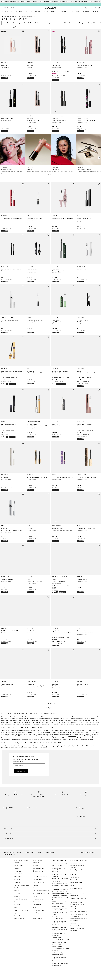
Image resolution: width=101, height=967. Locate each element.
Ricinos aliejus (74, 874)
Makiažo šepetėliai (38, 910)
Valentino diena (37, 879)
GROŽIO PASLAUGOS (66, 1)
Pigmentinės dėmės (76, 888)
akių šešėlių (4, 739)
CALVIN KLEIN (18, 904)
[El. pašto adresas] (29, 765)
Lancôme (17, 888)
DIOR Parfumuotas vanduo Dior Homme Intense (59, 902)
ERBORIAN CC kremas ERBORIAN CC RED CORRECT (60, 938)
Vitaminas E (73, 880)
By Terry (16, 913)
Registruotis (21, 771)
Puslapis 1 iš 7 (50, 708)
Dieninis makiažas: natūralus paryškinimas (78, 894)
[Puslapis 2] (50, 175)
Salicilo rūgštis (74, 877)
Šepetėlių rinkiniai (38, 871)
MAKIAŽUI (63, 11)
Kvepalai (54, 11)
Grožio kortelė (78, 1)
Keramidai (73, 923)
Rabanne (17, 896)
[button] (50, 828)
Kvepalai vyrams (37, 874)
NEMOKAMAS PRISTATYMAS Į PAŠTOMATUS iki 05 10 (50, 4)
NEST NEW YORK (19, 918)
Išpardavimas (37, 888)
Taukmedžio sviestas (76, 909)
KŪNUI (78, 11)
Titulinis (3, 16)
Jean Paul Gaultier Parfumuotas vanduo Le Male (60, 947)
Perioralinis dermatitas (76, 882)
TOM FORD (17, 893)
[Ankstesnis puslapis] (44, 708)
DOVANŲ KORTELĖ (7, 11)
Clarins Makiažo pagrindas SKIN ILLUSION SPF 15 (59, 917)
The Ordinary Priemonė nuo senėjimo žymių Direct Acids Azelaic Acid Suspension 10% (60, 891)
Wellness (17, 882)
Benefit (16, 907)
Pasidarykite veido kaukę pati (78, 911)
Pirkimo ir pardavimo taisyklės (45, 852)
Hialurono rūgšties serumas (41, 890)
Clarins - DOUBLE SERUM (21, 910)
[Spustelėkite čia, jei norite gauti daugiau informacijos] (9, 27)
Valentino (17, 868)
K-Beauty (35, 907)
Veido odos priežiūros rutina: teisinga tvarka (78, 915)
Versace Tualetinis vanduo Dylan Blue (59, 875)
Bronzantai (36, 916)
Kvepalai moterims (38, 868)
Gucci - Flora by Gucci (20, 899)
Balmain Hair (18, 916)
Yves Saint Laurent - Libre (21, 885)
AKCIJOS (38, 11)
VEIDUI (71, 11)
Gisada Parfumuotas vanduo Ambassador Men (60, 864)
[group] (50, 175)
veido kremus (72, 736)
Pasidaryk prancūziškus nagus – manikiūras (77, 871)
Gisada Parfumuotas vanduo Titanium (60, 913)
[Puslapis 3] (53, 175)
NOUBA (16, 890)
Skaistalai (36, 902)
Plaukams (86, 11)
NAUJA (46, 11)
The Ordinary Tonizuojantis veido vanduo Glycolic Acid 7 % (60, 897)
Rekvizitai (19, 852)
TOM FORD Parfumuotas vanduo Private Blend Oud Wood (59, 959)
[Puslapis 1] (48, 175)
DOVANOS (97, 1)
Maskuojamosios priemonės (41, 893)
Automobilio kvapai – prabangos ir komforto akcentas (77, 865)
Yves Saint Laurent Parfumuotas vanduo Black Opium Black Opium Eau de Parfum (60, 884)
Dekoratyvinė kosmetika (13, 16)
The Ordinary (18, 871)
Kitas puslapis (50, 703)
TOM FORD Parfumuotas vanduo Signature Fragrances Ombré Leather (60, 923)
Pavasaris (19, 11)
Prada (16, 902)
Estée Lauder (18, 879)
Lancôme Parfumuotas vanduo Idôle (58, 934)
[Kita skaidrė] (99, 157)
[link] (12, 54)
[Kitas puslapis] (57, 708)
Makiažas (36, 885)
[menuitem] (8, 12)
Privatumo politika (9, 852)
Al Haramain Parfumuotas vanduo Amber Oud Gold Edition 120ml (59, 929)
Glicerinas (73, 885)
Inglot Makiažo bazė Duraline (60, 878)
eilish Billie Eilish (19, 874)
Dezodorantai (37, 904)
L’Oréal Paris (18, 876)
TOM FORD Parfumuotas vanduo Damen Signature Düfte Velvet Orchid (59, 952)
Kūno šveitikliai (37, 918)
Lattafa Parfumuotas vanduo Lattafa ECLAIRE (60, 964)
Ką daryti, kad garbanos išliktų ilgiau (77, 929)
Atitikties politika (29, 852)
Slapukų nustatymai (9, 854)
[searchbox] (16, 8)
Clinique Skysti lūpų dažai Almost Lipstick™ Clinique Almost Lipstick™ (59, 908)
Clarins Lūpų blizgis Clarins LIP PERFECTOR (59, 943)
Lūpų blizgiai (37, 913)
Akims (23, 16)
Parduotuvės (88, 1)
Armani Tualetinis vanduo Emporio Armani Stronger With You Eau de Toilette (59, 870)
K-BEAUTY (29, 11)
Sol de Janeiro (18, 865)
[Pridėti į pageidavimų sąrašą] (23, 31)
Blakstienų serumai (38, 882)
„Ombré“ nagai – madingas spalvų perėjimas (78, 899)
